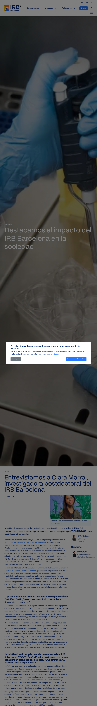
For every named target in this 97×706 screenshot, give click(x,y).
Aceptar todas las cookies (76, 359)
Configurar (15, 359)
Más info (56, 354)
